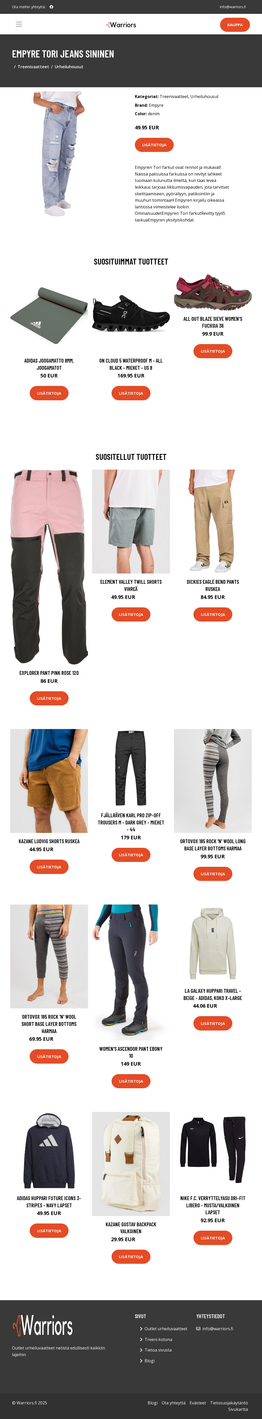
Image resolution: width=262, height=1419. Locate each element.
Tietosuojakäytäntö (229, 1403)
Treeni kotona (158, 1339)
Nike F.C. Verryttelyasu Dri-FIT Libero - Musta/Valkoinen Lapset (212, 1205)
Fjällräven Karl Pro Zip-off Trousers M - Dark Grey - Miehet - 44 (131, 822)
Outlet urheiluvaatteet (166, 1328)
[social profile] (51, 7)
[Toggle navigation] (19, 24)
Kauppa (235, 24)
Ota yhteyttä (173, 1403)
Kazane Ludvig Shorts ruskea (49, 841)
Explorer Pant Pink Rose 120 (49, 672)
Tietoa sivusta (158, 1350)
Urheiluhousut (69, 67)
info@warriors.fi (233, 6)
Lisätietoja (154, 144)
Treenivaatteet (33, 67)
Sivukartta (238, 1409)
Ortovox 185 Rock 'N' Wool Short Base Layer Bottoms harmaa (49, 1023)
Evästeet (198, 1403)
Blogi (150, 1361)
